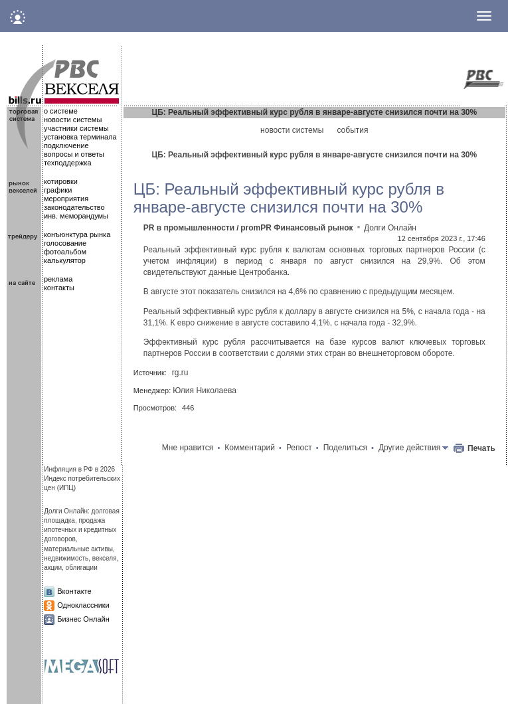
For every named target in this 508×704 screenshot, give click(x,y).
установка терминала (80, 137)
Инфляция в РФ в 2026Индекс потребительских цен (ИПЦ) (82, 479)
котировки (61, 181)
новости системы (73, 120)
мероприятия (66, 199)
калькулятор (65, 260)
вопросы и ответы (74, 154)
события (352, 130)
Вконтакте (74, 591)
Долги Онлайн (390, 227)
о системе (61, 111)
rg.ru (180, 372)
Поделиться (345, 447)
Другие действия (409, 447)
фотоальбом (65, 252)
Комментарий (249, 447)
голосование (65, 243)
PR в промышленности (188, 227)
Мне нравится (188, 447)
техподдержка (68, 163)
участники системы (76, 128)
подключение (66, 145)
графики (58, 190)
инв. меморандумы (76, 216)
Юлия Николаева (204, 390)
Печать (481, 448)
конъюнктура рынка (77, 234)
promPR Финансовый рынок (296, 227)
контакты (59, 288)
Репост (299, 447)
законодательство (74, 207)
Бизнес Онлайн (83, 619)
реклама (58, 279)
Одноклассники (83, 605)
